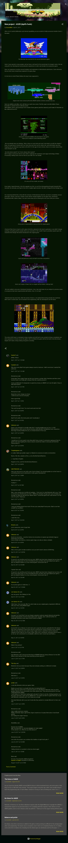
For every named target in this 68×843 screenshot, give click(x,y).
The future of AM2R (11, 779)
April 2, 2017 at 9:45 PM (17, 499)
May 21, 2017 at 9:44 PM (17, 638)
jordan (13, 683)
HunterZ (13, 355)
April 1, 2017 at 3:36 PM (17, 410)
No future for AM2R (11, 798)
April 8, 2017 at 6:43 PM (17, 542)
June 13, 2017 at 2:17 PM (18, 658)
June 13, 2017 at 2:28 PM (18, 668)
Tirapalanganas (15, 450)
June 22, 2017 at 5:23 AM (18, 742)
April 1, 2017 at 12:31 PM (17, 387)
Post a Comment (11, 767)
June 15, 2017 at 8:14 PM (18, 718)
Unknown (13, 425)
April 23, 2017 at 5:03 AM (17, 565)
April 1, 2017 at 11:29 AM (17, 360)
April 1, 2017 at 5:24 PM (17, 433)
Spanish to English (16, 760)
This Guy (13, 663)
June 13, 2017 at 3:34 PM (18, 678)
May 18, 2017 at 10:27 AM (18, 620)
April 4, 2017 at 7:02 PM (17, 510)
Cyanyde (13, 365)
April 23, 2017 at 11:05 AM (18, 587)
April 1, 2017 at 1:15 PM (17, 401)
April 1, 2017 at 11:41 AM (17, 371)
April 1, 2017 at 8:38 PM (17, 464)
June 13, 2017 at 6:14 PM (18, 704)
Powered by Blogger (34, 838)
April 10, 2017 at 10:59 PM (18, 552)
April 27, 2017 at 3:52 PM (17, 608)
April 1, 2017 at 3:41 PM (17, 420)
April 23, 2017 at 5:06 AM (17, 577)
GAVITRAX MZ (15, 469)
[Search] (66, 4)
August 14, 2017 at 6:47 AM (18, 763)
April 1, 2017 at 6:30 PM (17, 445)
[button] (62, 24)
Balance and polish (11, 817)
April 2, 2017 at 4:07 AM (17, 485)
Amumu (13, 525)
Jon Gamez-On (15, 592)
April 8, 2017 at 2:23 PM (17, 530)
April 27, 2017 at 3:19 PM (17, 597)
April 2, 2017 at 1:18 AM (17, 475)
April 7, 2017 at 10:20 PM (17, 520)
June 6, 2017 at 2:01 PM (17, 647)
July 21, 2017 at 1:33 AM (17, 751)
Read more (59, 793)
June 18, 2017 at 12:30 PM (18, 732)
